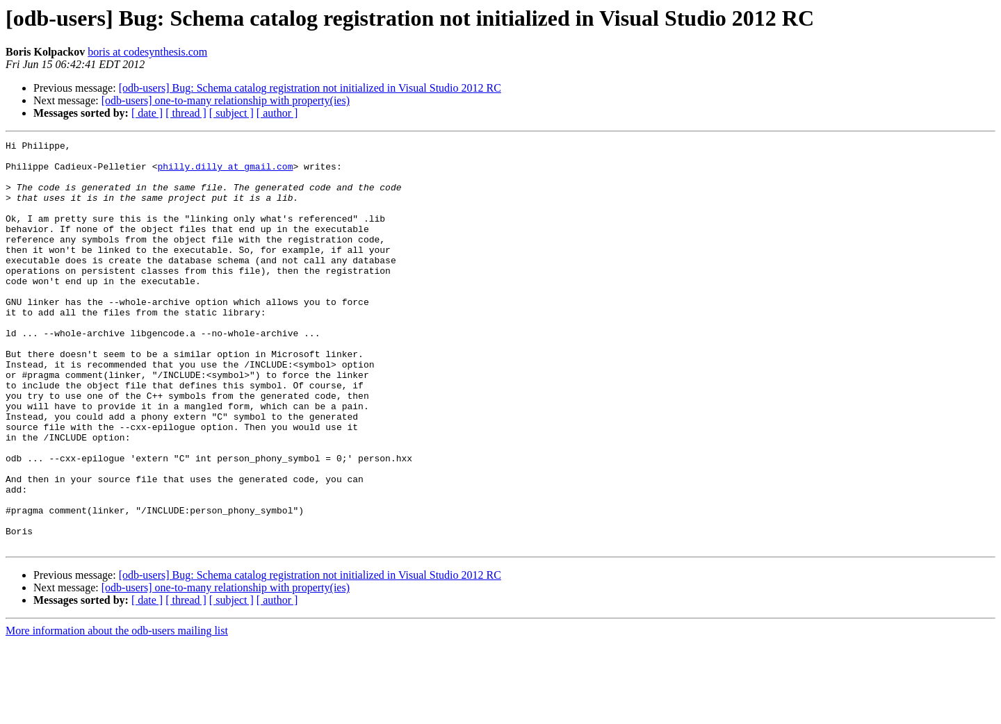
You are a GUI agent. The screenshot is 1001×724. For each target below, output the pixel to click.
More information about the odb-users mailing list (117, 712)
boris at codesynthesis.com (147, 52)
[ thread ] (185, 113)
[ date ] (147, 113)
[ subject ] (231, 113)
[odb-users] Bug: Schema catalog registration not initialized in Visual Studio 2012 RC (310, 88)
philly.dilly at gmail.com (225, 172)
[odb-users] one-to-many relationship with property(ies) (225, 100)
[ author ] (277, 113)
